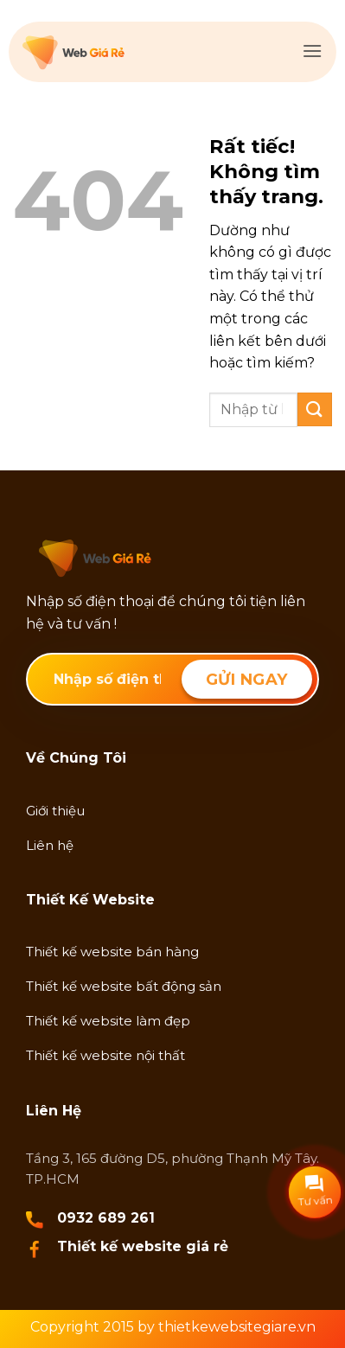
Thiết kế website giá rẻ (142, 1246)
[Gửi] (314, 409)
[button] (312, 50)
